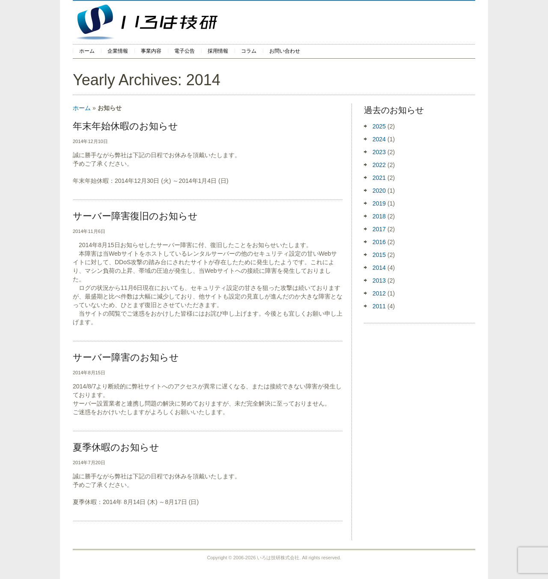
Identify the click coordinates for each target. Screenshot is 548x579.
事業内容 (151, 51)
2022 (379, 164)
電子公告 (184, 51)
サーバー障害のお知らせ (126, 357)
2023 (379, 152)
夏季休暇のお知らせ (116, 447)
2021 (379, 177)
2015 (379, 254)
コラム (248, 51)
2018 (379, 216)
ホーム (87, 51)
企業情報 (117, 51)
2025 (379, 126)
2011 (379, 306)
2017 (379, 229)
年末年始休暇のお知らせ (125, 126)
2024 (379, 139)
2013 (379, 280)
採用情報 (218, 51)
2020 (379, 190)
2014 (379, 267)
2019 (379, 203)
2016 (379, 242)
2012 (379, 293)
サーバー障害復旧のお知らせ (135, 216)
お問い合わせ (284, 51)
